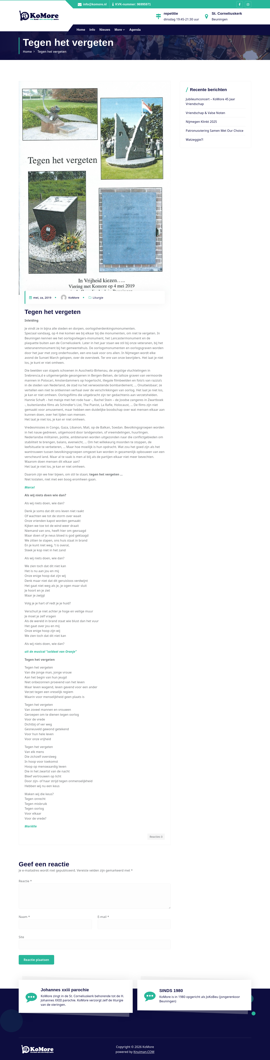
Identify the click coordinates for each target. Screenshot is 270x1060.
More (118, 29)
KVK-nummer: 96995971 (133, 4)
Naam (24, 917)
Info (92, 29)
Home (81, 29)
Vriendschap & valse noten (205, 113)
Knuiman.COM (143, 1052)
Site (21, 937)
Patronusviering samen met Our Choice (214, 131)
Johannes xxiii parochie (65, 989)
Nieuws (104, 29)
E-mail (103, 917)
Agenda (135, 29)
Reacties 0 (156, 836)
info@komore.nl (95, 4)
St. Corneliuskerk (227, 13)
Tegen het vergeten (52, 51)
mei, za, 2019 (40, 297)
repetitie (171, 13)
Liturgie (98, 297)
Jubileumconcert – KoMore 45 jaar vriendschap (210, 101)
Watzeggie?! (194, 139)
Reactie (25, 881)
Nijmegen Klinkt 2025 (201, 122)
